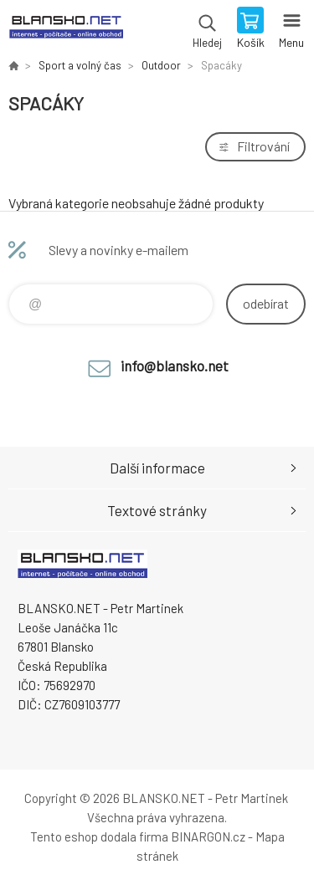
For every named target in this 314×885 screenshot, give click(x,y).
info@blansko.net (175, 365)
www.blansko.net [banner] (65, 29)
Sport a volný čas (80, 65)
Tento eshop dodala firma (99, 836)
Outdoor (161, 65)
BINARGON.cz (208, 836)
